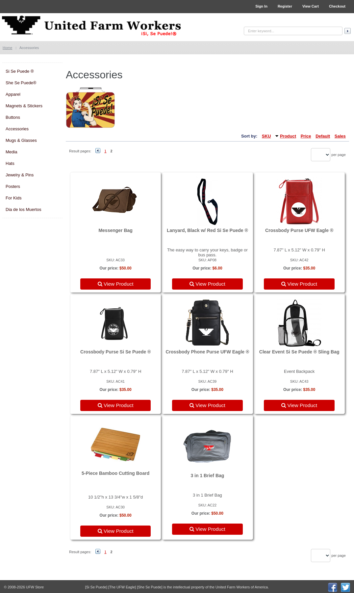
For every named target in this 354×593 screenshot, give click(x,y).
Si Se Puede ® (20, 71)
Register (285, 6)
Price (306, 136)
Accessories (17, 128)
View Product (116, 284)
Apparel (13, 94)
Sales (340, 136)
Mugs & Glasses (21, 140)
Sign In (261, 6)
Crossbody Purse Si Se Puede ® (115, 351)
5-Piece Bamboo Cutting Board (115, 473)
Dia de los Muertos (23, 209)
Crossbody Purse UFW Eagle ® (299, 230)
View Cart (310, 6)
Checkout (337, 6)
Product (288, 136)
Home (7, 48)
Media (11, 151)
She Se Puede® (21, 82)
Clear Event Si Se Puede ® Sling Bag (299, 351)
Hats (10, 163)
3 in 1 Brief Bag (207, 475)
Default (323, 136)
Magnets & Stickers (24, 105)
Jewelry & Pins (20, 174)
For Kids (13, 197)
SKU (266, 136)
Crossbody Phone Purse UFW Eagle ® (207, 351)
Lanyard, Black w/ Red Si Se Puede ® (207, 230)
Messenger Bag (115, 230)
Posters (13, 186)
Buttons (13, 117)
